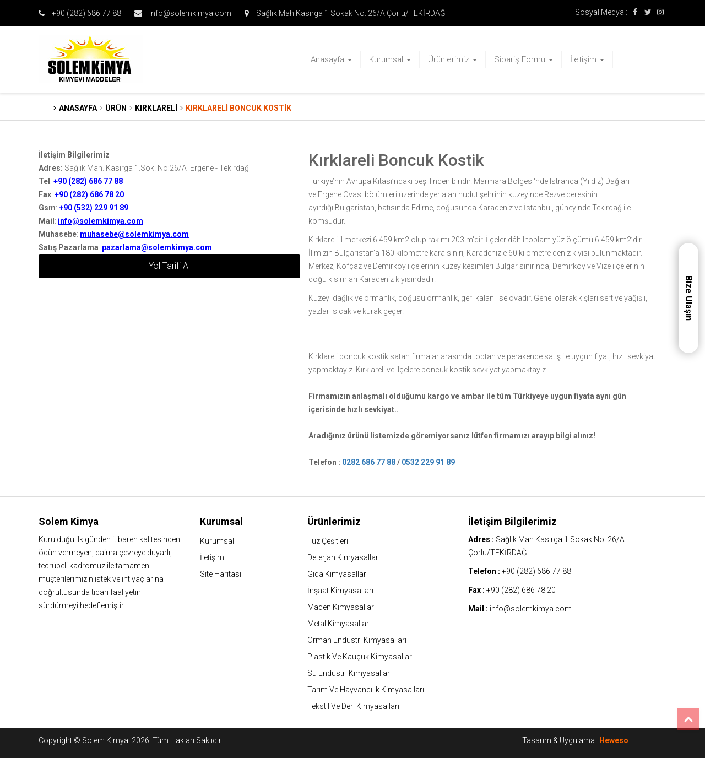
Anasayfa (331, 59)
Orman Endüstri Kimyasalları (356, 640)
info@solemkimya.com (182, 13)
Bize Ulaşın (689, 298)
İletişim (587, 59)
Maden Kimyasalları (341, 607)
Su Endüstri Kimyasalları (349, 673)
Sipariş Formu (523, 59)
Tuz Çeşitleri (327, 541)
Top (688, 719)
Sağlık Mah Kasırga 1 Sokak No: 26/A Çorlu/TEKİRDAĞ (345, 13)
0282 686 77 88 (368, 462)
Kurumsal (390, 59)
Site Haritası (220, 574)
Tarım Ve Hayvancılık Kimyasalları (365, 689)
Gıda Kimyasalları (337, 574)
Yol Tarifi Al (169, 266)
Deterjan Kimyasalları (343, 557)
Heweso (613, 740)
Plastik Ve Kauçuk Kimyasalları (360, 656)
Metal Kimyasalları (339, 623)
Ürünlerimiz (452, 59)
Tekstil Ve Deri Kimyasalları (353, 706)
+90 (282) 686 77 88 (80, 13)
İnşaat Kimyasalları (340, 590)
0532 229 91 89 (428, 462)
